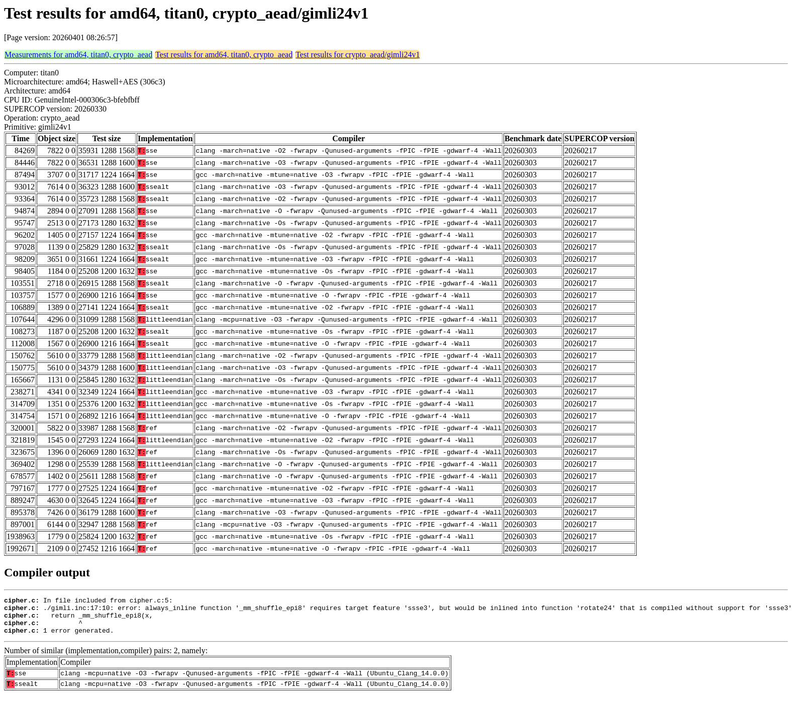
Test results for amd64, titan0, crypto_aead (223, 54)
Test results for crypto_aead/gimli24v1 (357, 54)
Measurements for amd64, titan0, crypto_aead (78, 54)
